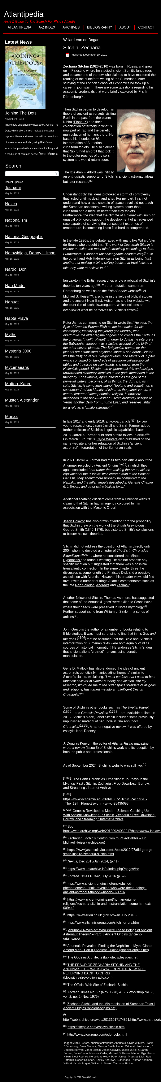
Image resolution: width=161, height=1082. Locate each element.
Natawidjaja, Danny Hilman (30, 253)
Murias (11, 416)
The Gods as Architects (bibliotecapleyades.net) (103, 957)
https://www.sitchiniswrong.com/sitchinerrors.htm (103, 923)
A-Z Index (47, 27)
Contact (146, 27)
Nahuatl (12, 302)
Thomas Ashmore (142, 1059)
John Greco (81, 1053)
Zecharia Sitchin (122, 1063)
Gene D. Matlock (75, 668)
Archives (71, 27)
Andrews (102, 585)
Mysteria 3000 (18, 351)
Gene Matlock (87, 1046)
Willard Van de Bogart (77, 1063)
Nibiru (67, 1056)
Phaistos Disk (118, 572)
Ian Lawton (143, 1046)
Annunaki (120, 1042)
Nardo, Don (15, 269)
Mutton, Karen (18, 383)
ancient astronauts (102, 1042)
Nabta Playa (16, 318)
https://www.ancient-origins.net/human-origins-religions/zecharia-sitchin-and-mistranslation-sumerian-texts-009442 (108, 904)
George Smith (106, 1046)
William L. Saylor (101, 1063)
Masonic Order (98, 1053)
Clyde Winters (107, 439)
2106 (81, 638)
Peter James (72, 322)
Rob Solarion (85, 585)
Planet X (80, 122)
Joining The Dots (20, 113)
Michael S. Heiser (119, 1053)
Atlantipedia (23, 14)
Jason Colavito (74, 521)
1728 (113, 711)
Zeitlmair (123, 585)
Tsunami (13, 187)
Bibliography (99, 27)
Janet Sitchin (93, 1049)
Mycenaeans (17, 367)
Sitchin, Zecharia (82, 47)
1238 (83, 725)
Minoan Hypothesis (143, 1053)
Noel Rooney (80, 1056)
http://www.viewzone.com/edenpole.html (97, 1034)
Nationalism (16, 220)
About (125, 27)
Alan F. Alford (86, 172)
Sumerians (123, 1059)
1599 (67, 711)
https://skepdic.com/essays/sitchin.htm (96, 1027)
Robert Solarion (84, 1059)
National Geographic (24, 236)
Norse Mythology (99, 1056)
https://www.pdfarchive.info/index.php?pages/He (103, 869)
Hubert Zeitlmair (125, 1046)
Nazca (11, 204)
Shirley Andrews (105, 1059)
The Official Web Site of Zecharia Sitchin (98, 985)
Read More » (48, 154)
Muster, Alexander (22, 400)
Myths (10, 334)
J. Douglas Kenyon (77, 743)
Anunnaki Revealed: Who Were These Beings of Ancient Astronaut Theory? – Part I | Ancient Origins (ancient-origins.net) (107, 934)
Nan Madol (15, 285)
